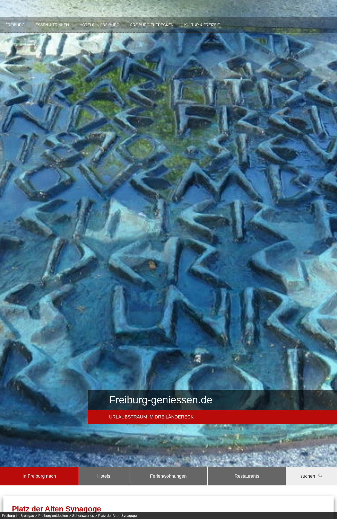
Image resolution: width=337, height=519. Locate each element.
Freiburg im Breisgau (18, 515)
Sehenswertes (83, 515)
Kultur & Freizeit (202, 25)
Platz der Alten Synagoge (117, 515)
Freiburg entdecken (151, 25)
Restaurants (247, 476)
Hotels (103, 476)
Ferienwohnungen (168, 476)
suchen (311, 476)
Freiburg (15, 25)
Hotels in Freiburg (99, 25)
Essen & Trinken (52, 25)
